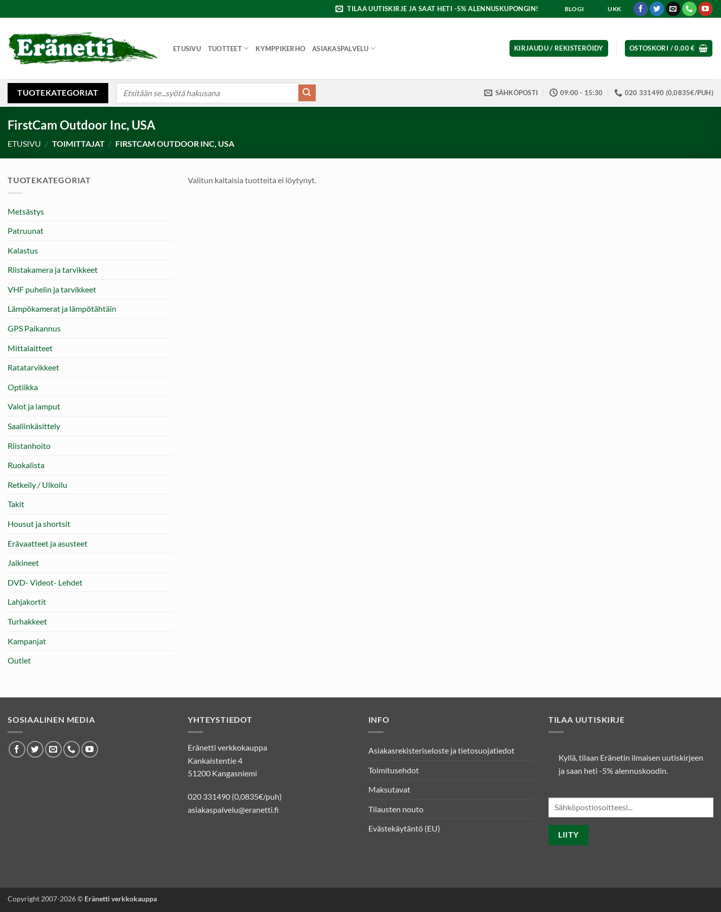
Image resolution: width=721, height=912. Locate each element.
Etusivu (187, 49)
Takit (16, 504)
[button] (438, 9)
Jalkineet (23, 562)
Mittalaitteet (30, 348)
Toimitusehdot (393, 770)
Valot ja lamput (34, 406)
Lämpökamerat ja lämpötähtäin (62, 308)
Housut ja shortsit (39, 523)
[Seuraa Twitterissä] (657, 9)
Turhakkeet (27, 621)
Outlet (19, 660)
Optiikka (23, 387)
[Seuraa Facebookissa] (640, 9)
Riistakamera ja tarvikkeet (53, 269)
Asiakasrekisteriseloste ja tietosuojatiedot (441, 750)
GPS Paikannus (34, 328)
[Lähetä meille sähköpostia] (673, 9)
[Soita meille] (689, 9)
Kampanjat (27, 641)
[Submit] (307, 93)
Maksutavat (389, 789)
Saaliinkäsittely (34, 426)
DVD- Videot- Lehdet (45, 582)
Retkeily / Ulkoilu (37, 484)
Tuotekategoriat (57, 92)
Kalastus (23, 250)
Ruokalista (26, 465)
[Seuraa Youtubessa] (705, 9)
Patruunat (26, 230)
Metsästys (26, 211)
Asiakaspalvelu (343, 48)
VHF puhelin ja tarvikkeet (52, 289)
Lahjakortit (27, 601)
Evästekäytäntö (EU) (404, 828)
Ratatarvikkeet (33, 367)
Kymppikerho (280, 49)
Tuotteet (228, 48)
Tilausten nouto (395, 809)
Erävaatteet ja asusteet (48, 543)
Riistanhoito (29, 445)
